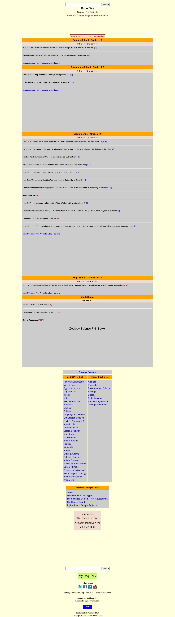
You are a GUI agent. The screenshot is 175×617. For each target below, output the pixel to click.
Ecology (92, 391)
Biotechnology (95, 398)
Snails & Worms (71, 454)
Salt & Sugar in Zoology (74, 473)
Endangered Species (73, 418)
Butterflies (68, 404)
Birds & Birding (70, 441)
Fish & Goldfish (70, 427)
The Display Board (76, 502)
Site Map (80, 593)
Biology (91, 395)
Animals (92, 382)
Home (70, 492)
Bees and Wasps (71, 401)
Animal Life (68, 480)
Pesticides (93, 385)
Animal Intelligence (72, 477)
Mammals (68, 447)
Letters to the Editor (103, 593)
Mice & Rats (69, 385)
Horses (66, 450)
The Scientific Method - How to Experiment (87, 499)
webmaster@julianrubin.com (87, 601)
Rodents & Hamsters (73, 382)
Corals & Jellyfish (71, 431)
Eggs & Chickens (71, 388)
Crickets (67, 408)
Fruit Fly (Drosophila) (73, 421)
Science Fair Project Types (80, 495)
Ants (65, 398)
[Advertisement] (87, 25)
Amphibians (69, 434)
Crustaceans (69, 437)
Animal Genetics (71, 460)
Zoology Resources (97, 404)
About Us (89, 593)
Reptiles (67, 444)
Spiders (67, 411)
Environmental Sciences (100, 388)
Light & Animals (71, 467)
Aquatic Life (69, 424)
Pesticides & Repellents (74, 463)
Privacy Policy (69, 593)
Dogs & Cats (69, 391)
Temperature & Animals (74, 470)
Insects (66, 395)
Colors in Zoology (71, 457)
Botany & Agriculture (98, 401)
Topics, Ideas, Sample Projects (82, 505)
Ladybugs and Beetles (74, 414)
